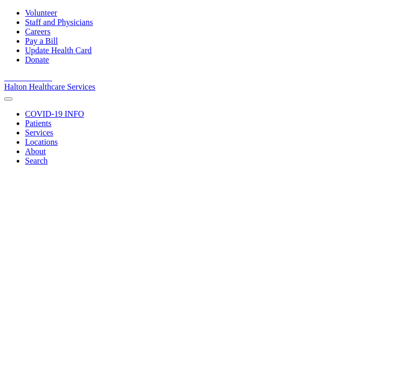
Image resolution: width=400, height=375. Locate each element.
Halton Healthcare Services (49, 86)
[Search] (36, 160)
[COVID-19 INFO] (54, 113)
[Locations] (41, 142)
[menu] (8, 99)
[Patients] (38, 123)
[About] (35, 151)
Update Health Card (58, 50)
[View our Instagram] (47, 77)
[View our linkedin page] (35, 77)
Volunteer (41, 12)
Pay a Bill (41, 40)
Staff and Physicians (59, 22)
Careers (38, 31)
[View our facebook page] (10, 77)
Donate (37, 59)
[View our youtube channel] (23, 77)
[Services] (39, 132)
